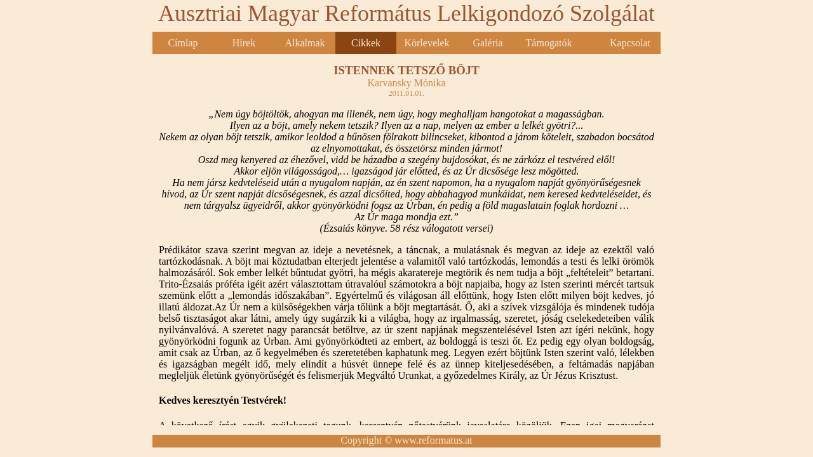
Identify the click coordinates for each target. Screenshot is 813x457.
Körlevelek (426, 42)
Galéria (487, 42)
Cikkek (365, 42)
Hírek (243, 42)
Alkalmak (305, 42)
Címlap (183, 42)
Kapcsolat (630, 42)
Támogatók (549, 42)
